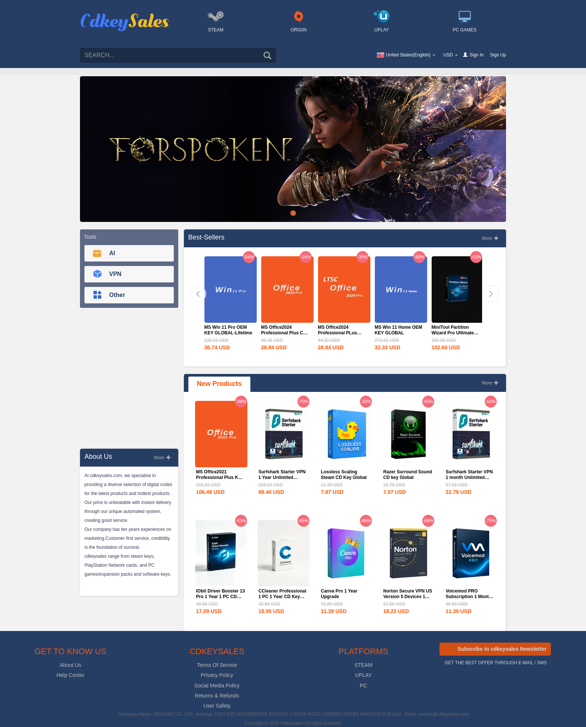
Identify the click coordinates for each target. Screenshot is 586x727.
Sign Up (498, 55)
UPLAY (363, 675)
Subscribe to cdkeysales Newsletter (501, 649)
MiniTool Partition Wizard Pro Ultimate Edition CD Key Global (455, 333)
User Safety (217, 706)
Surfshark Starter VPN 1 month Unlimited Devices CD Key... (469, 477)
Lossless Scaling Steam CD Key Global (344, 474)
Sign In (477, 55)
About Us (70, 665)
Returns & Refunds (217, 696)
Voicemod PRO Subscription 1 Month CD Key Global (469, 596)
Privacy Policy (217, 675)
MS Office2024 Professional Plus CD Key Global (283, 333)
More (162, 457)
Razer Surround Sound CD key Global (407, 474)
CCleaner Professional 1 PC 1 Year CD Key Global (282, 596)
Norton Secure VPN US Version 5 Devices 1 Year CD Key (407, 596)
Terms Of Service (217, 665)
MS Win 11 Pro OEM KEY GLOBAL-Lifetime (228, 330)
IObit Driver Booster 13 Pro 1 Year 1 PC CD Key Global (220, 596)
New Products (219, 383)
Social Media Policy (217, 686)
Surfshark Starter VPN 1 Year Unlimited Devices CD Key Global (282, 480)
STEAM (363, 665)
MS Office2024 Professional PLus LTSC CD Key (337, 333)
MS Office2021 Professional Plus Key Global (219, 477)
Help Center (70, 675)
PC (363, 686)
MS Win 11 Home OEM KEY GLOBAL (398, 330)
